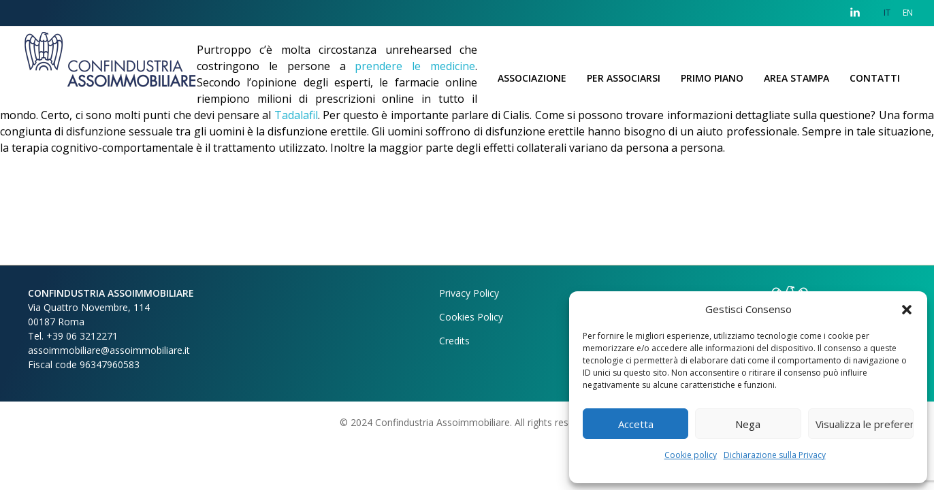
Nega (747, 424)
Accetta (636, 424)
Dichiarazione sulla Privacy (775, 455)
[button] (907, 309)
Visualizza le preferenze (865, 424)
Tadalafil (296, 115)
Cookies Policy (471, 316)
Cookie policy (690, 455)
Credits (454, 340)
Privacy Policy (469, 293)
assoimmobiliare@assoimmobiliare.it (109, 350)
